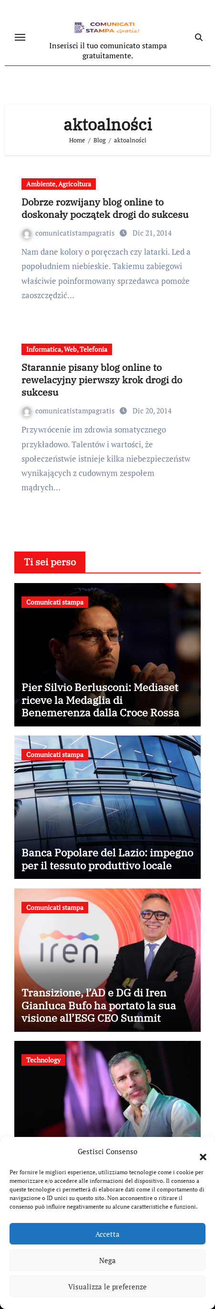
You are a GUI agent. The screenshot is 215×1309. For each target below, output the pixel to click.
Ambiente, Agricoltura (58, 183)
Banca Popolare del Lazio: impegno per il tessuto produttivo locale (107, 858)
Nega (107, 1260)
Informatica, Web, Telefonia (66, 349)
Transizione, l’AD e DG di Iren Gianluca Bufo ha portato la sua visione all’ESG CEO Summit (98, 1005)
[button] (198, 1151)
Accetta (107, 1234)
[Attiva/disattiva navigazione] (20, 37)
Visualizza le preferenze (107, 1286)
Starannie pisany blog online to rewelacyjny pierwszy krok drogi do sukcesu (101, 380)
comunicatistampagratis (69, 233)
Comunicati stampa (54, 601)
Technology (43, 1059)
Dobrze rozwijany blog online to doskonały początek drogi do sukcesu (104, 208)
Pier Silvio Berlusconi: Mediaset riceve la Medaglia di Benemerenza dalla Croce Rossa (100, 699)
